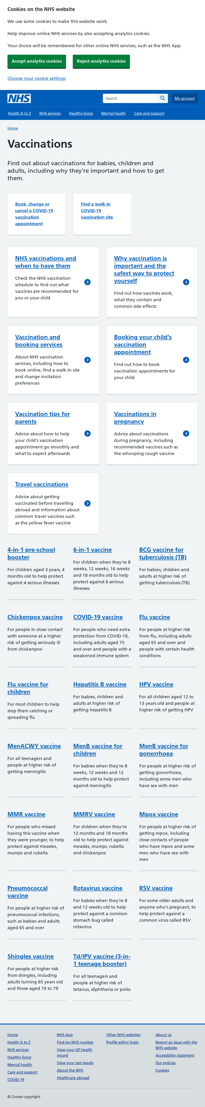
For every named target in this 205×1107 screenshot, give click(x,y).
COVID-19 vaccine (98, 617)
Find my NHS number (75, 1042)
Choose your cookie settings (36, 78)
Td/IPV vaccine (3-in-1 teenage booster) (101, 960)
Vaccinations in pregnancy (135, 417)
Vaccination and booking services (39, 340)
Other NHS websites (123, 1034)
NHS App (65, 1034)
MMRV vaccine (94, 814)
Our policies (166, 1062)
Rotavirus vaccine (97, 888)
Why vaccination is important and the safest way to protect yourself (144, 269)
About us (163, 1034)
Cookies (162, 1070)
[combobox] (130, 98)
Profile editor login (122, 1042)
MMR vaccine (26, 814)
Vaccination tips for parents (42, 417)
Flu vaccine (154, 617)
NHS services (50, 113)
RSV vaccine (156, 888)
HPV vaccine (156, 684)
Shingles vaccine (30, 956)
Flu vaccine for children (27, 688)
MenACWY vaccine (34, 746)
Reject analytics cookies (101, 61)
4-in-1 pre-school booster (31, 553)
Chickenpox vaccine (35, 617)
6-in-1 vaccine (92, 549)
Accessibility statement (175, 1055)
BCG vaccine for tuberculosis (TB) (163, 553)
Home (12, 128)
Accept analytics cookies (37, 61)
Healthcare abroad (73, 1077)
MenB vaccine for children (97, 749)
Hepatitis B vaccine (99, 684)
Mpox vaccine (158, 814)
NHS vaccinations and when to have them (45, 261)
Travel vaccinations (41, 484)
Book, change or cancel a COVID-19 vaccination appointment (34, 213)
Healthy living (81, 113)
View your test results (75, 1062)
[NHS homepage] (19, 98)
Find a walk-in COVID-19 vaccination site (97, 210)
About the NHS (70, 1070)
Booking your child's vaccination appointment (143, 344)
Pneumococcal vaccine (27, 891)
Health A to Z (19, 113)
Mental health (113, 113)
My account (185, 98)
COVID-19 (15, 1079)
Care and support (149, 113)
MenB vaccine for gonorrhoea (163, 749)
